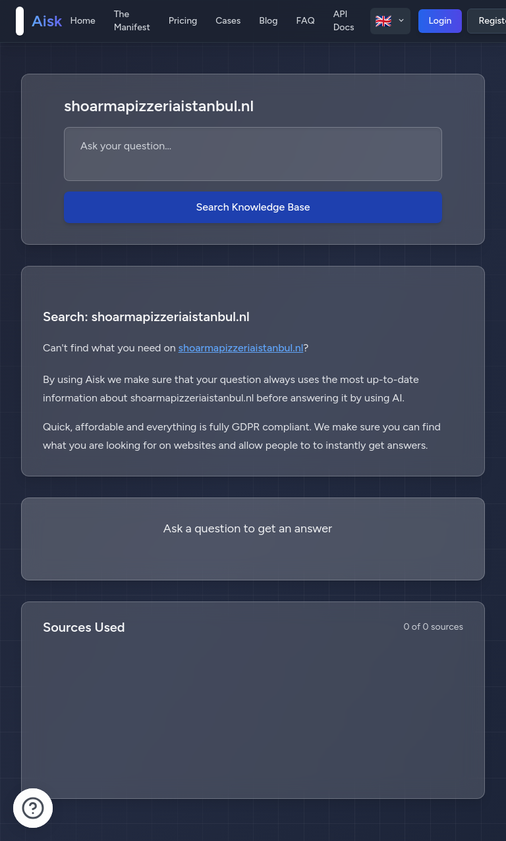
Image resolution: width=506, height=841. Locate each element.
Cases (227, 20)
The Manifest (132, 21)
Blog (268, 20)
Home (82, 20)
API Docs (343, 21)
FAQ (305, 20)
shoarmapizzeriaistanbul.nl (241, 348)
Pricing (183, 20)
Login (440, 20)
